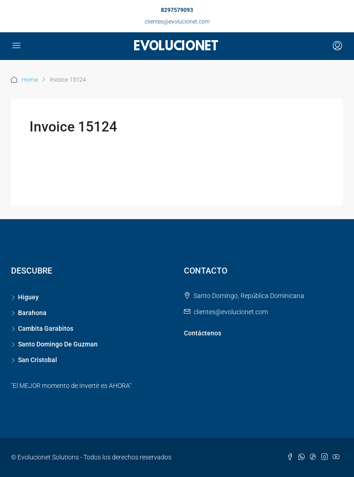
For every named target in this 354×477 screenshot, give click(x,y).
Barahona (32, 312)
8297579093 (177, 10)
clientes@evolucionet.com (177, 21)
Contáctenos (202, 333)
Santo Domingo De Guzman (58, 344)
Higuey (28, 297)
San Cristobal (37, 360)
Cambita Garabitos (45, 328)
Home (30, 79)
